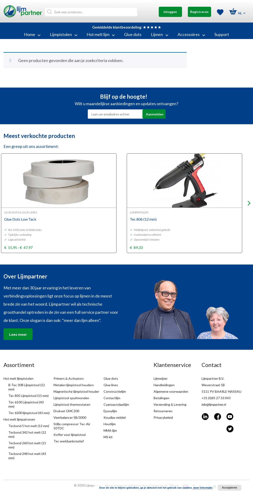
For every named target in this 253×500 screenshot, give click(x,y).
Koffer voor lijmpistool (70, 435)
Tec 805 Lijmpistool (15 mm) (28, 396)
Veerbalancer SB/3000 (70, 417)
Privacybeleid (163, 417)
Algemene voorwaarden (171, 391)
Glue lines (111, 385)
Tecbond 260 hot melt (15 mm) (27, 445)
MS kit (108, 437)
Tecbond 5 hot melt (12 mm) (28, 426)
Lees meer (18, 334)
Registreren (199, 12)
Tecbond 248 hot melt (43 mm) (27, 456)
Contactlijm (112, 398)
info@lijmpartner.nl (214, 404)
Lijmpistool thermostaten (72, 404)
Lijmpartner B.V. (213, 378)
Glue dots (133, 34)
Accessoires (191, 34)
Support (221, 34)
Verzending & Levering (170, 404)
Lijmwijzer (161, 378)
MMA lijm (110, 430)
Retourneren (163, 411)
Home (32, 34)
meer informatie (203, 487)
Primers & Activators (69, 378)
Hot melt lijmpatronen (19, 419)
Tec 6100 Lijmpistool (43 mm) (26, 404)
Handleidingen (164, 385)
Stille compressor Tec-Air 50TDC (72, 426)
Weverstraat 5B (213, 385)
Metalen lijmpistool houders (74, 385)
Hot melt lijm (101, 34)
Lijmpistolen (63, 34)
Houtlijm (110, 424)
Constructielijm (115, 391)
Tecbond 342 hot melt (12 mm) (27, 434)
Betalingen (161, 398)
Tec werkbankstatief (69, 441)
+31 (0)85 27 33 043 (216, 398)
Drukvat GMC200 (66, 411)
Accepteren (229, 487)
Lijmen (159, 34)
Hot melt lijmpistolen (18, 378)
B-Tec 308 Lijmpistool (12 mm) (26, 387)
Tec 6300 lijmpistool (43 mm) (29, 413)
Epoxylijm (110, 411)
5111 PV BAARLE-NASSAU (221, 391)
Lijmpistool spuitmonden (71, 398)
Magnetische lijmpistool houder (76, 391)
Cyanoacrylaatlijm (116, 404)
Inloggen (170, 12)
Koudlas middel (115, 417)
